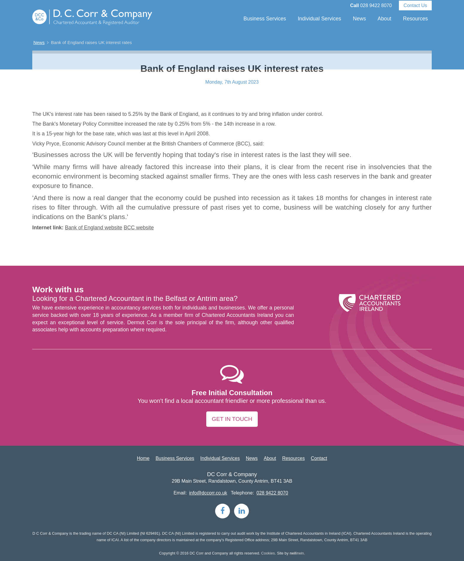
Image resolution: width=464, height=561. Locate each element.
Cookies (268, 553)
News (359, 19)
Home (143, 458)
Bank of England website (93, 228)
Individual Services (319, 19)
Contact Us (415, 5)
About (384, 19)
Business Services (265, 19)
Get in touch (232, 419)
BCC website (139, 228)
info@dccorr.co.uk (208, 492)
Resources (415, 19)
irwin (297, 553)
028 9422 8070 (376, 5)
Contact (319, 458)
